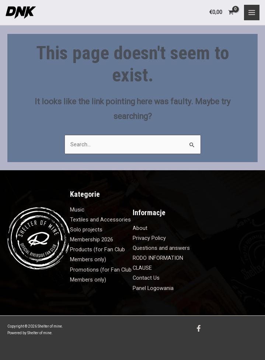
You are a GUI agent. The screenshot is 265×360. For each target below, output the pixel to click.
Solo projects (86, 229)
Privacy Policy (149, 238)
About (140, 228)
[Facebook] (198, 328)
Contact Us (146, 278)
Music (77, 209)
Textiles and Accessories (100, 219)
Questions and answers (161, 248)
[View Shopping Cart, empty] (222, 12)
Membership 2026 (91, 239)
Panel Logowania (153, 288)
